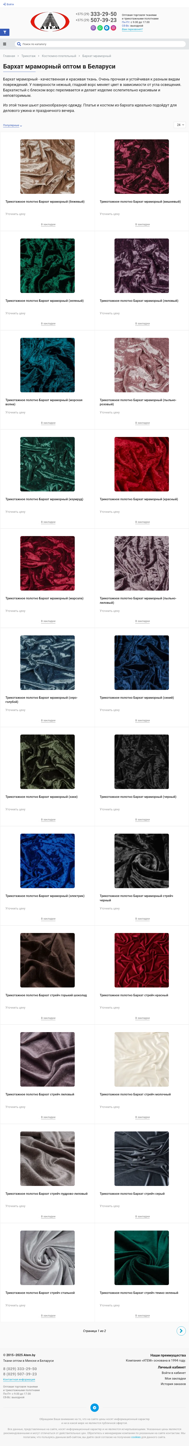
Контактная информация (19, 1379)
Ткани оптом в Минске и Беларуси (28, 1361)
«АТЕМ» (147, 1360)
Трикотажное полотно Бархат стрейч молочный (135, 1094)
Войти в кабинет (174, 1373)
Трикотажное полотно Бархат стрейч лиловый (39, 1094)
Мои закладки (175, 1378)
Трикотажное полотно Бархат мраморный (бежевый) (45, 201)
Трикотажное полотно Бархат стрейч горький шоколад (46, 995)
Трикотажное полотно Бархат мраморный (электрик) (45, 896)
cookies (136, 1437)
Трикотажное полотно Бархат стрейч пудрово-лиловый (46, 1194)
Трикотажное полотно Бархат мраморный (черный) (138, 797)
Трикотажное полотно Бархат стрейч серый (132, 1194)
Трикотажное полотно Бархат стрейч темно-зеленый (139, 1293)
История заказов (173, 1384)
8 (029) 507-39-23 (20, 1374)
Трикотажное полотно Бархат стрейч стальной (40, 1293)
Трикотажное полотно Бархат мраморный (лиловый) (139, 301)
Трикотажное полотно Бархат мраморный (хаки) (41, 797)
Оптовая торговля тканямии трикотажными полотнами (140, 16)
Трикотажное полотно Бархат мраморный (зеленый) (44, 301)
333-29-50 (96, 14)
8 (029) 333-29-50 (20, 1368)
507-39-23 (96, 20)
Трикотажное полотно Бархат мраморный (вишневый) (140, 201)
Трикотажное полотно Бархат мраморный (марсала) (44, 598)
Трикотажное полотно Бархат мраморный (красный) (139, 499)
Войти (8, 4)
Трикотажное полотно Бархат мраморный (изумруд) (44, 499)
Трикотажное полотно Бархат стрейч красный (134, 995)
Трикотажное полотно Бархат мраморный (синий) (137, 698)
